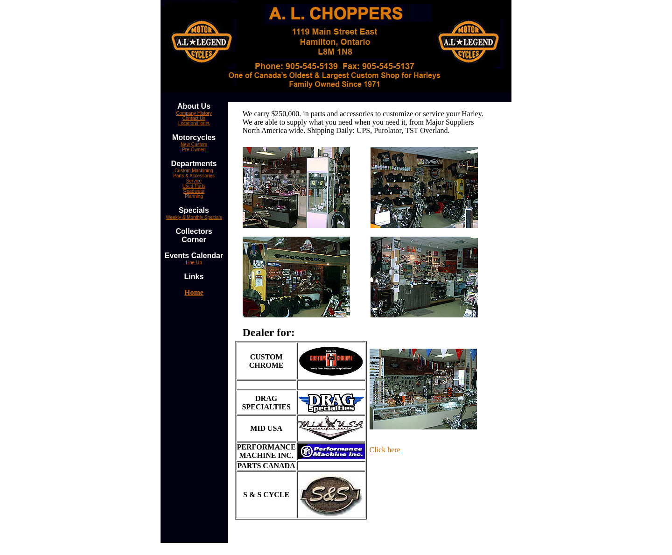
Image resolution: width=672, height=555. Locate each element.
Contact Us (193, 118)
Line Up (194, 262)
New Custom (194, 144)
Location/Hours (194, 123)
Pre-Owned (194, 149)
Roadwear (194, 191)
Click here (385, 450)
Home (193, 292)
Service (194, 180)
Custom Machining (194, 170)
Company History (194, 113)
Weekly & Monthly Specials (194, 217)
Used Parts (193, 186)
